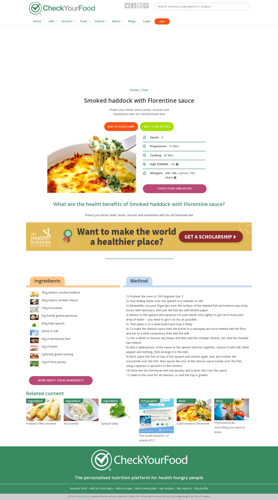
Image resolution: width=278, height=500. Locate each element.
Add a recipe (124, 488)
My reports (184, 488)
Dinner (134, 90)
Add (51, 21)
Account (67, 21)
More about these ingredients (61, 380)
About (116, 21)
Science (99, 21)
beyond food (78, 488)
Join (162, 21)
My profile (201, 488)
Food (83, 21)
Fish (145, 90)
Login (147, 21)
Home (37, 21)
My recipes (166, 488)
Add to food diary (121, 126)
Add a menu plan (146, 488)
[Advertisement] (139, 55)
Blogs (132, 21)
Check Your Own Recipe (175, 188)
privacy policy (83, 496)
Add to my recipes (157, 126)
